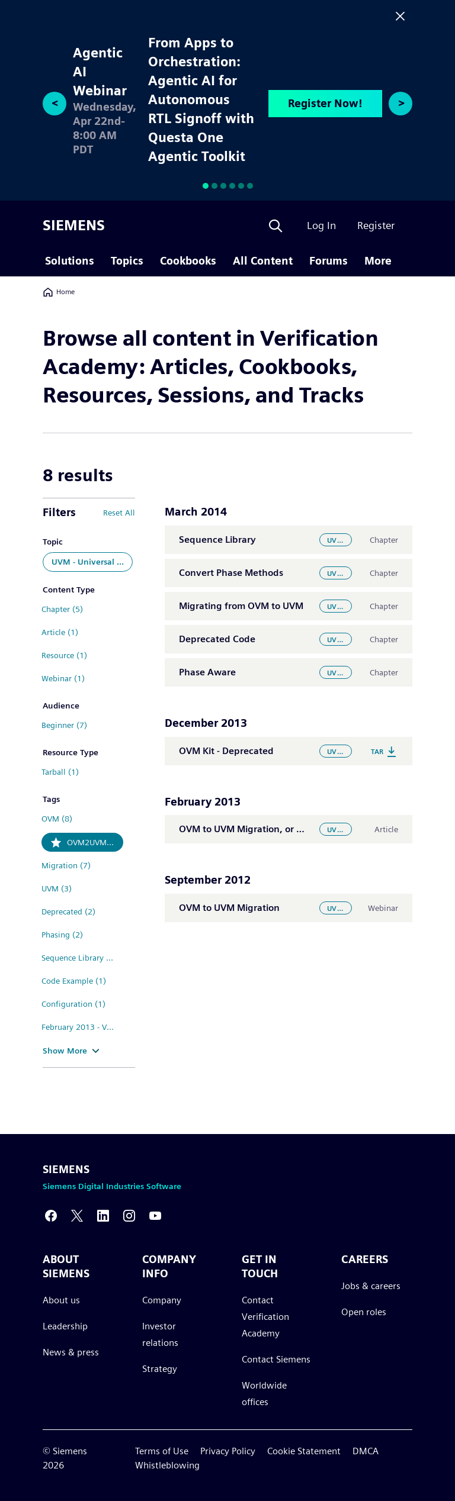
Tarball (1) (60, 772)
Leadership (65, 1326)
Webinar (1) (63, 678)
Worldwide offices (264, 1393)
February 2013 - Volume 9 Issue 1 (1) (82, 1027)
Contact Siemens (276, 1359)
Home (59, 291)
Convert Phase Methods (231, 572)
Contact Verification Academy (265, 1316)
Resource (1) (64, 655)
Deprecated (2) (68, 911)
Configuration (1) (73, 1004)
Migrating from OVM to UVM (241, 605)
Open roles (363, 1312)
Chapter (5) (62, 609)
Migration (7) (66, 865)
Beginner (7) (64, 725)
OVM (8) (56, 818)
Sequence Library (217, 539)
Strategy (159, 1368)
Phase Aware (207, 672)
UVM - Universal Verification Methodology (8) (92, 561)
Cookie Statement (304, 1451)
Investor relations (160, 1334)
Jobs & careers (370, 1285)
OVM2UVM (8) (93, 842)
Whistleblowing (167, 1465)
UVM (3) (56, 888)
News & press (71, 1352)
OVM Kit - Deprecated (226, 750)
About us (61, 1300)
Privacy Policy (227, 1451)
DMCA (366, 1451)
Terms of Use (161, 1451)
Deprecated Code (217, 639)
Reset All (119, 512)
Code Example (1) (73, 980)
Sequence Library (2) (79, 957)
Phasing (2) (62, 934)
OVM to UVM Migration (229, 907)
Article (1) (59, 632)
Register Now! (325, 103)
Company (161, 1300)
